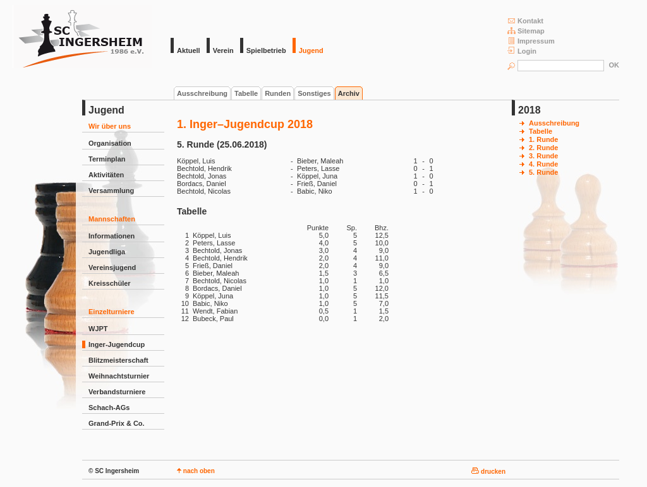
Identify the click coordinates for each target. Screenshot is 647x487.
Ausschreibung (202, 93)
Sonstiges (314, 93)
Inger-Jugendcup (116, 344)
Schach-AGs (109, 407)
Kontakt (525, 20)
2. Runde (543, 147)
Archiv (349, 93)
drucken (488, 471)
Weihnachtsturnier (118, 376)
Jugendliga (106, 251)
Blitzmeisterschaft (118, 360)
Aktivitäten (106, 175)
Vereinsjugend (112, 267)
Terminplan (106, 159)
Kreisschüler (109, 283)
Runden (278, 93)
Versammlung (111, 190)
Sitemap (526, 30)
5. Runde (543, 172)
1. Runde (543, 139)
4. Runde (543, 164)
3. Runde (543, 156)
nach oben (196, 470)
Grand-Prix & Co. (116, 423)
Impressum (531, 41)
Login (521, 51)
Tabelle (246, 93)
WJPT (98, 328)
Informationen (111, 236)
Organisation (109, 143)
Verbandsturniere (116, 392)
